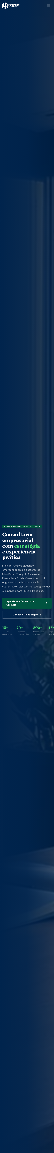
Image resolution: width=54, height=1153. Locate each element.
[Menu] (48, 6)
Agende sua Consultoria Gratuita (27, 603)
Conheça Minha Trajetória (27, 614)
